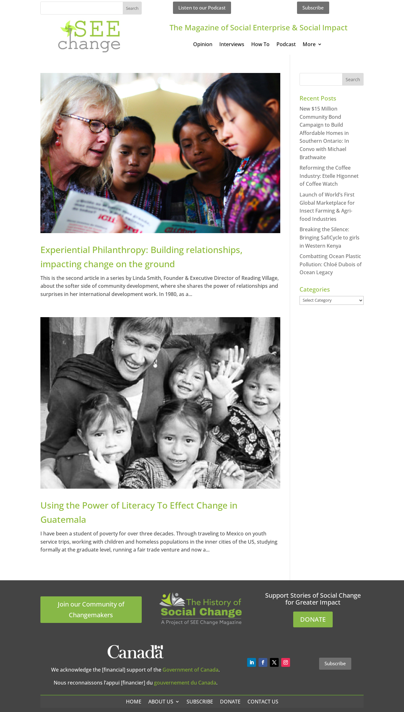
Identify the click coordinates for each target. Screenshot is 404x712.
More (309, 45)
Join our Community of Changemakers (91, 609)
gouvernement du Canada (185, 682)
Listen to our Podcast (202, 7)
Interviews (231, 45)
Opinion (202, 45)
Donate (230, 701)
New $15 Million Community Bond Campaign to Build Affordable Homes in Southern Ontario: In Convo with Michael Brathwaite (324, 133)
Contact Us (262, 701)
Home (133, 701)
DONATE (313, 619)
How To (260, 45)
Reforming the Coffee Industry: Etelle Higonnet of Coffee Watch (329, 175)
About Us (160, 701)
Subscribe (313, 7)
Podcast (286, 45)
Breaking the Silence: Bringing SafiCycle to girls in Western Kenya (329, 237)
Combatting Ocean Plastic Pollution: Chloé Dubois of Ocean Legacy (331, 264)
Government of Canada (190, 669)
